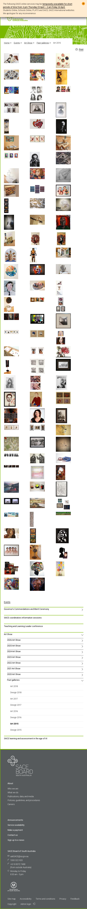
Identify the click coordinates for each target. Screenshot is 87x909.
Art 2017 (14, 698)
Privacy (62, 899)
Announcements (15, 820)
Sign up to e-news (16, 840)
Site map (12, 899)
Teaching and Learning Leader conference (23, 626)
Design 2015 (15, 730)
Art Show (28, 43)
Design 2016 (15, 717)
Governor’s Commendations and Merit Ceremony (26, 609)
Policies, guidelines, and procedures (24, 800)
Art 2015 (14, 723)
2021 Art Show (13, 668)
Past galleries (43, 43)
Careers (11, 804)
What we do (13, 792)
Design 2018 (15, 692)
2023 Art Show (14, 657)
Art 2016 (14, 711)
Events (17, 43)
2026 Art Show (14, 640)
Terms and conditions (45, 899)
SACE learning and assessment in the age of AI (25, 738)
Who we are (13, 788)
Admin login (28, 904)
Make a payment (15, 830)
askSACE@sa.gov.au (19, 856)
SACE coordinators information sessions (23, 617)
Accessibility (25, 899)
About (10, 783)
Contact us (13, 835)
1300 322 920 (16, 860)
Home (7, 43)
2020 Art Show (14, 674)
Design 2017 (15, 705)
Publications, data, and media (21, 796)
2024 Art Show (14, 651)
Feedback (74, 899)
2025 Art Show (14, 645)
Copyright (12, 904)
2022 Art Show (14, 663)
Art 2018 (14, 686)
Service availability (16, 825)
